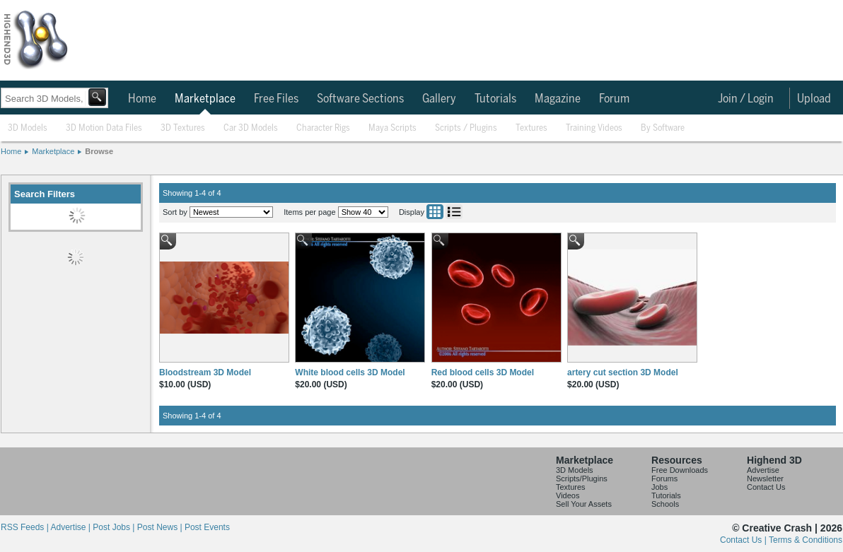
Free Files (276, 99)
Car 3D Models (250, 128)
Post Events (207, 527)
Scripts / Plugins (466, 128)
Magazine (558, 99)
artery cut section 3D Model (622, 372)
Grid (434, 211)
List (454, 211)
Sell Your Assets (584, 504)
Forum (614, 99)
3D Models (27, 128)
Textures (531, 128)
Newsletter (765, 478)
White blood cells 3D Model (350, 372)
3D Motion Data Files (104, 128)
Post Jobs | (114, 527)
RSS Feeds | (25, 527)
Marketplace (205, 99)
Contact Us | (744, 540)
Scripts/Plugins (581, 478)
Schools (665, 504)
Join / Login (746, 99)
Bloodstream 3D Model (205, 372)
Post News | (161, 527)
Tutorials (495, 99)
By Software (663, 128)
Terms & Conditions (805, 540)
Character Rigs (323, 128)
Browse (99, 151)
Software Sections (360, 99)
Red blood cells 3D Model (482, 372)
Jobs (659, 487)
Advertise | (71, 527)
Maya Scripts (392, 128)
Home (142, 99)
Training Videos (594, 128)
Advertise (763, 470)
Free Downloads (679, 470)
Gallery (439, 99)
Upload (814, 99)
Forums (664, 478)
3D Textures (183, 128)
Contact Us (766, 487)
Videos (567, 495)
